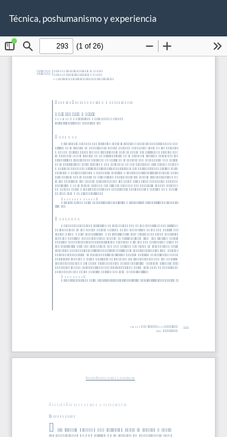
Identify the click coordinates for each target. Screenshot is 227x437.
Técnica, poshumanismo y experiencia (83, 18)
